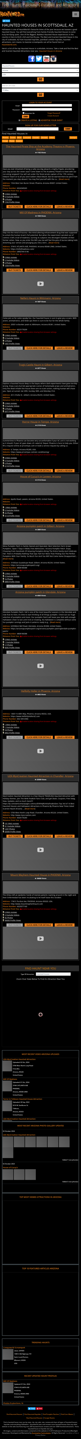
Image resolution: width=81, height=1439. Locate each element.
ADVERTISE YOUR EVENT (52, 120)
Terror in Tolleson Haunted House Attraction (22, 1099)
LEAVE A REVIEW (65, 206)
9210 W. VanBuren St (20, 1105)
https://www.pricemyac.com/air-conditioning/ (30, 452)
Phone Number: (9, 188)
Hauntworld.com (9, 44)
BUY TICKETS (14, 206)
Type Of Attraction (27, 974)
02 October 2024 (9, 1131)
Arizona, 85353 (18, 1112)
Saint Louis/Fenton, (21, 1357)
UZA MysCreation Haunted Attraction (19, 1059)
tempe (5, 141)
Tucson (12, 137)
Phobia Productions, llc (13, 1403)
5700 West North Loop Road (23, 1066)
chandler (36, 137)
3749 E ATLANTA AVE (20, 1085)
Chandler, (16, 1069)
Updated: (22, 1384)
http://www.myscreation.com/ (23, 815)
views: (19, 1351)
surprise (19, 141)
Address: (6, 183)
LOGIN (25, 116)
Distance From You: (11, 190)
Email (17, 106)
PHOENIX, (16, 1089)
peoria (12, 141)
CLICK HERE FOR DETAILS (39, 206)
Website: (6, 185)
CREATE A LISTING (29, 120)
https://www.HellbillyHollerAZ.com (25, 716)
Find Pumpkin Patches (51, 1414)
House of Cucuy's (10, 1167)
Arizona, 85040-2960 (20, 1092)
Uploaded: (21, 1062)
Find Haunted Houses (14, 1414)
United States (18, 1075)
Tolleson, (16, 1108)
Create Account (53, 116)
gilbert (51, 137)
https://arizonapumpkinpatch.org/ (25, 565)
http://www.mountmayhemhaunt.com (27, 904)
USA (15, 1363)
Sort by (73, 137)
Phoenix (5, 137)
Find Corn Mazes (67, 1414)
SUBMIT (67, 129)
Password (16, 110)
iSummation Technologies (41, 1433)
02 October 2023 (9, 1164)
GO (40, 79)
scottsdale (27, 137)
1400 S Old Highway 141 (23, 1354)
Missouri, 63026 (20, 1360)
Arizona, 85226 (18, 1072)
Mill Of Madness (10, 1079)
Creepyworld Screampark (14, 1347)
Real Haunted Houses (34, 1418)
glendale (44, 137)
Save (40, 1408)
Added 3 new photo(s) (70, 1182)
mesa (19, 137)
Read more (64, 179)
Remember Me (29, 113)
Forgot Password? (54, 113)
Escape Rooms (49, 1418)
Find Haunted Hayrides (32, 1414)
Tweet (7, 21)
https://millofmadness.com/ (22, 249)
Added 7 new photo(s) (70, 1160)
